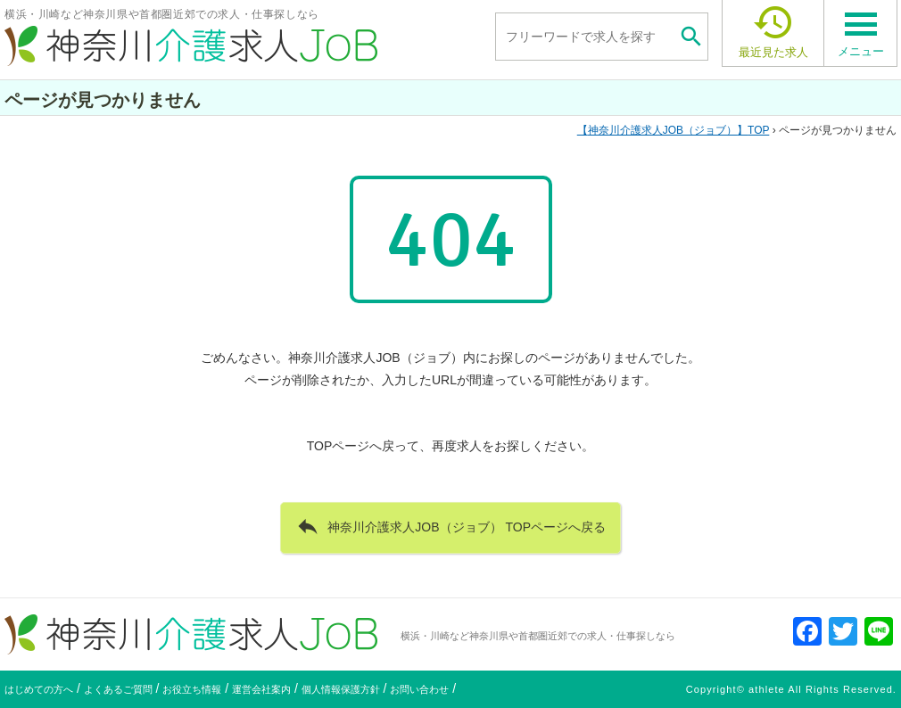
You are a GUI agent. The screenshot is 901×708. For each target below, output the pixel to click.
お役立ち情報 (191, 689)
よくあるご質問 (118, 689)
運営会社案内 (261, 689)
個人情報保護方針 (341, 689)
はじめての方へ (38, 689)
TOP (673, 130)
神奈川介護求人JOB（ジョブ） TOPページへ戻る (450, 526)
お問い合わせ (419, 689)
